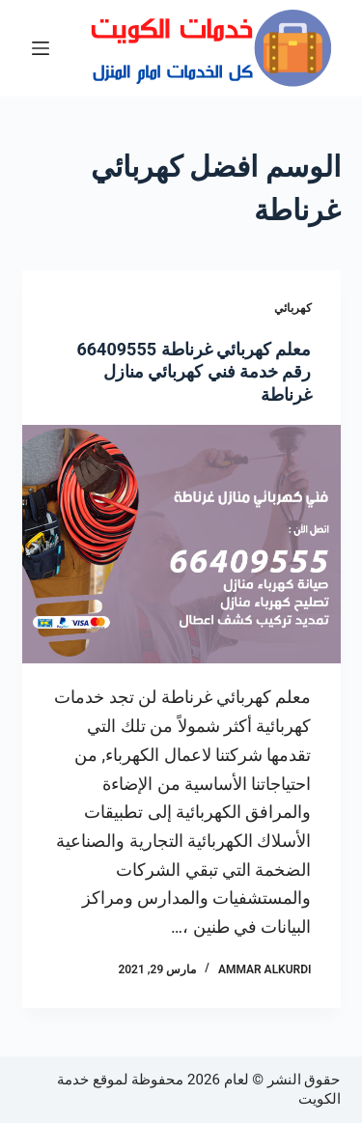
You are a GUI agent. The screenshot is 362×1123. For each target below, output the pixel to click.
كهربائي (293, 308)
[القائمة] (40, 48)
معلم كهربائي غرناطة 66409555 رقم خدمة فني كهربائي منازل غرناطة (193, 372)
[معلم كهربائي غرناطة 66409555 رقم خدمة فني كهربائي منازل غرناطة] (181, 544)
